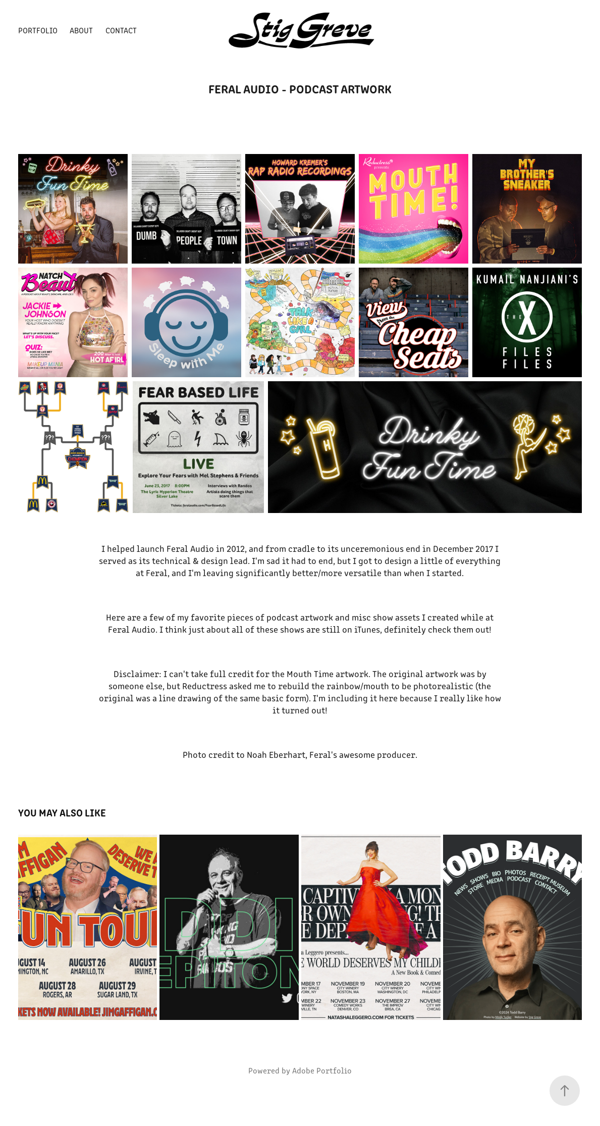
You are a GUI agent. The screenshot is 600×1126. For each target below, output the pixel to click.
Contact (121, 30)
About (81, 30)
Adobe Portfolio (322, 1070)
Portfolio (38, 30)
